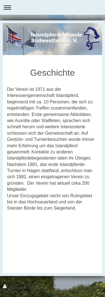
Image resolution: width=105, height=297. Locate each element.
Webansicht (94, 291)
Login (98, 286)
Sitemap (35, 287)
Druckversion (15, 287)
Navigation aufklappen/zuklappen (52, 7)
